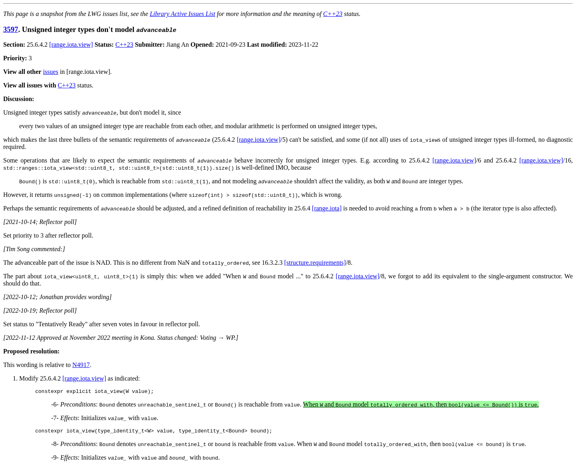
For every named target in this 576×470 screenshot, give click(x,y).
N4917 (81, 364)
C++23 (332, 13)
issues (50, 71)
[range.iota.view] (71, 44)
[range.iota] (327, 208)
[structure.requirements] (315, 262)
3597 (10, 29)
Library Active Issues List (182, 13)
